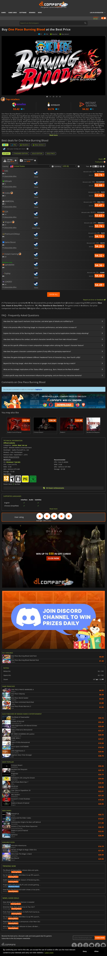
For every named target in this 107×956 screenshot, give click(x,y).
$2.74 (99, 175)
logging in (38, 389)
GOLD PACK (51, 153)
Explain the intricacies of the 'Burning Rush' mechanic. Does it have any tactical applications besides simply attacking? (46, 333)
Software (22, 12)
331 (4, 225)
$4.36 (99, 265)
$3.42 (99, 195)
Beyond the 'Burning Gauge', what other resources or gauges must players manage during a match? (39, 363)
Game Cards (12, 12)
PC (5, 145)
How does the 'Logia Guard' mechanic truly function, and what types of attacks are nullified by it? (38, 321)
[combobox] (30, 166)
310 (4, 214)
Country (5, 166)
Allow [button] (96, 951)
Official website (9, 443)
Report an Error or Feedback (94, 300)
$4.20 (99, 246)
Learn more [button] (49, 953)
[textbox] (18, 166)
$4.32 (99, 255)
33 (4, 204)
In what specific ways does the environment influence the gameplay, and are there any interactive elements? (42, 375)
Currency (57, 166)
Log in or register (96, 12)
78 (4, 184)
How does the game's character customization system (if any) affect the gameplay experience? (37, 351)
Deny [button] (85, 951)
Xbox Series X (38, 145)
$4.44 (99, 276)
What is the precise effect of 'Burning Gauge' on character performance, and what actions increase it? (40, 327)
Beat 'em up (22, 445)
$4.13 (99, 236)
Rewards (32, 12)
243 (4, 284)
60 (4, 195)
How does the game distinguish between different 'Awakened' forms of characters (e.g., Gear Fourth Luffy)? (41, 357)
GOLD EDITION (37, 153)
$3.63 (99, 215)
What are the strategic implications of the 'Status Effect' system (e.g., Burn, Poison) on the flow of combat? (41, 369)
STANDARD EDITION (20, 153)
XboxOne (24, 145)
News (40, 12)
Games (3, 12)
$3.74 (99, 226)
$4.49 (99, 285)
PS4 (13, 145)
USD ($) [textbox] (66, 166)
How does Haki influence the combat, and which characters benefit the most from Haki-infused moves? (40, 339)
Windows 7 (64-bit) (13, 462)
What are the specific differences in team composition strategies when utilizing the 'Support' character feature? (43, 345)
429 (4, 256)
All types (6, 153)
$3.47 (99, 205)
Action (14, 445)
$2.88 (99, 185)
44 (4, 173)
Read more (54, 135)
